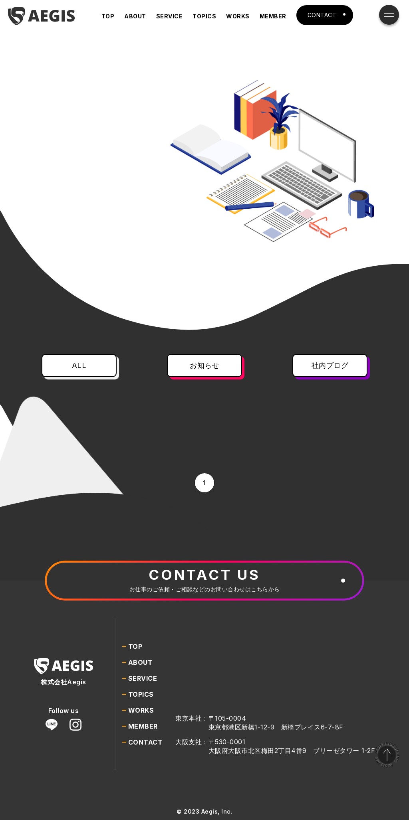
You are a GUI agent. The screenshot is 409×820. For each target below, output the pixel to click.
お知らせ (204, 365)
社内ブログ (330, 365)
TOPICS (204, 16)
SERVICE (169, 16)
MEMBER (273, 16)
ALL (79, 365)
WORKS (238, 16)
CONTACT (322, 15)
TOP (108, 16)
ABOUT (135, 16)
